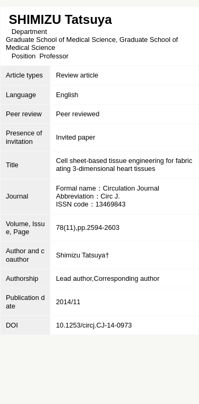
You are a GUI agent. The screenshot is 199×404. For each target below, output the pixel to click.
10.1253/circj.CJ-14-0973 (94, 325)
